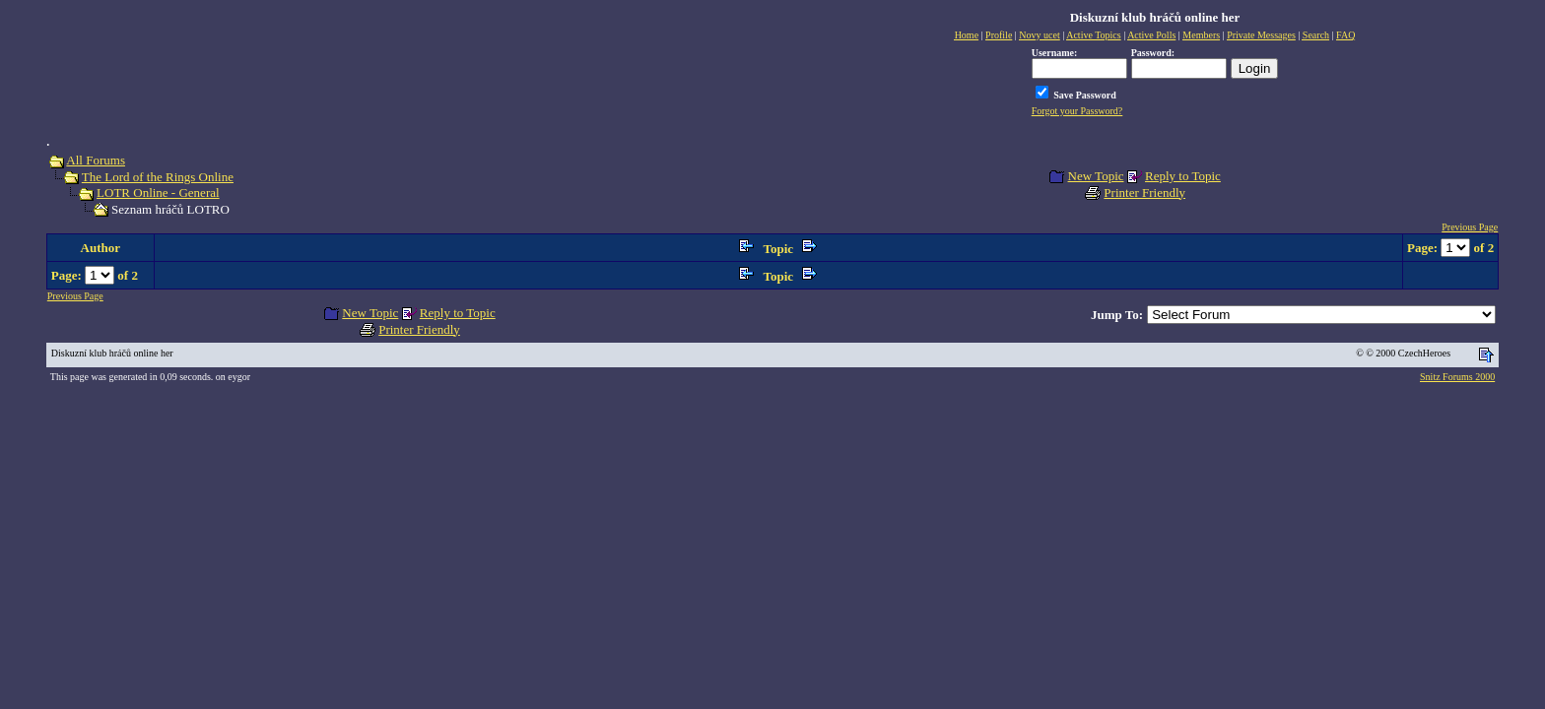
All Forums (95, 160)
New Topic (1096, 175)
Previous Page (1470, 227)
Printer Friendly (1144, 192)
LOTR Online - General (158, 192)
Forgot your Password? (1077, 110)
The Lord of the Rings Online (158, 176)
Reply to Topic (1183, 175)
